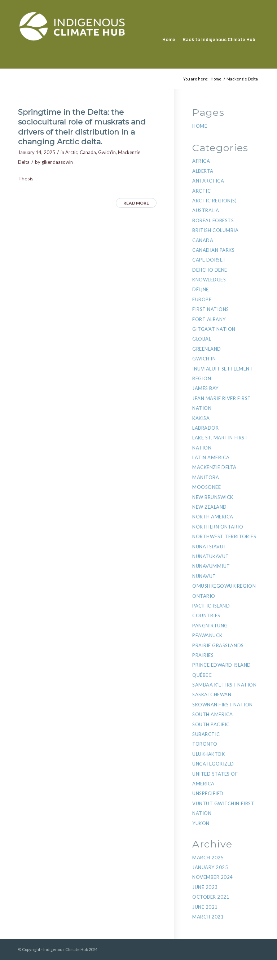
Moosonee (206, 487)
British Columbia (215, 230)
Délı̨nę (200, 289)
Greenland (206, 349)
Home (199, 126)
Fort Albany (209, 319)
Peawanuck (207, 635)
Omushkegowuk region (224, 586)
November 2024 (212, 877)
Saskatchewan (211, 694)
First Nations (210, 309)
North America (212, 517)
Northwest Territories (224, 536)
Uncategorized (213, 764)
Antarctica (208, 181)
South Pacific (211, 724)
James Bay (205, 388)
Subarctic (206, 734)
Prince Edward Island (221, 665)
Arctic (71, 152)
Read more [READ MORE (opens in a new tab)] (136, 203)
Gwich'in (107, 152)
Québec (202, 675)
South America (212, 714)
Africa (201, 161)
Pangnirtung (210, 625)
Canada (88, 152)
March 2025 (208, 857)
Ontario (203, 596)
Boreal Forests (213, 220)
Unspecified (208, 793)
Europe (201, 299)
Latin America (211, 457)
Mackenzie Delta (214, 467)
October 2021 (210, 897)
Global (201, 339)
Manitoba (205, 477)
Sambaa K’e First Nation (224, 685)
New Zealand (209, 507)
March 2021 (208, 917)
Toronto (204, 744)
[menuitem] (169, 39)
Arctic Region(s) (214, 200)
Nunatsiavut (209, 546)
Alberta (203, 171)
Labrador (205, 428)
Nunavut (204, 576)
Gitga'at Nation (214, 329)
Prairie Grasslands (217, 645)
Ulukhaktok (208, 754)
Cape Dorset (209, 260)
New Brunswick (212, 497)
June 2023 (205, 887)
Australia (205, 210)
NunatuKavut (210, 556)
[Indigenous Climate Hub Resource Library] (72, 39)
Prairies (203, 655)
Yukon (201, 823)
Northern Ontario (217, 527)
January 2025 (210, 867)
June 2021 (205, 907)
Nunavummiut (211, 566)
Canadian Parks (213, 250)
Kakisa (201, 418)
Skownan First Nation (222, 704)
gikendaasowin (57, 162)
